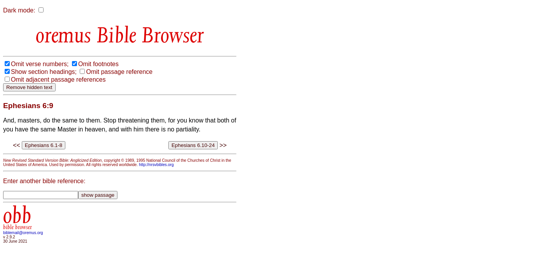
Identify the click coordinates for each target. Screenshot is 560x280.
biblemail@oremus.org (23, 233)
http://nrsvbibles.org (156, 165)
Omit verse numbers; (39, 64)
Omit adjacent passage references (58, 79)
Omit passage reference (119, 71)
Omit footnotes (98, 64)
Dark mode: (19, 10)
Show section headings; (44, 71)
